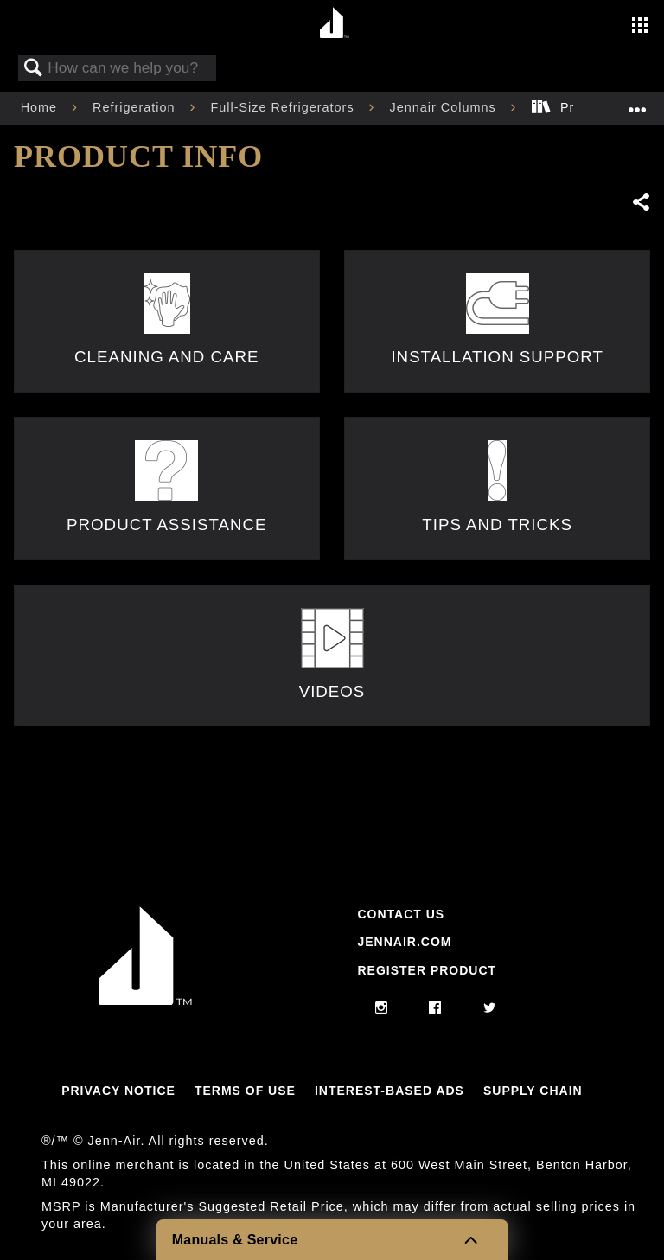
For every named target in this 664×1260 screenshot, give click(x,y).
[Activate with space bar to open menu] (639, 26)
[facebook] (435, 1008)
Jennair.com (404, 942)
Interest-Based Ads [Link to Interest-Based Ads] (389, 1090)
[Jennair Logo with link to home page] (145, 1000)
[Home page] (334, 24)
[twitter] (490, 1008)
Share (640, 202)
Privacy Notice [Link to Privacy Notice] (118, 1090)
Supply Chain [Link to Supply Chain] (533, 1090)
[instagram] (382, 1008)
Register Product (426, 970)
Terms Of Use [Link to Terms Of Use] (245, 1090)
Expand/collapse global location (637, 102)
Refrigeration (136, 107)
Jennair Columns (445, 107)
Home (41, 107)
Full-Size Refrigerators (284, 107)
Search (33, 68)
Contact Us (400, 914)
